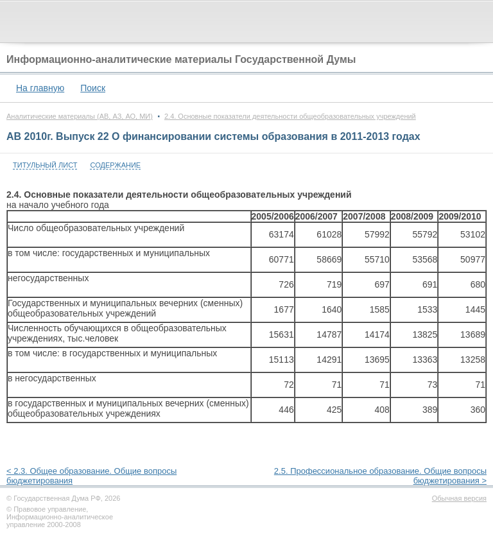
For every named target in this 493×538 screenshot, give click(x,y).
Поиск (92, 88)
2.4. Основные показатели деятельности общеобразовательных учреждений (290, 116)
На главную (40, 88)
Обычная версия (459, 498)
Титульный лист (45, 165)
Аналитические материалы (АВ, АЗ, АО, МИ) (79, 116)
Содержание (115, 165)
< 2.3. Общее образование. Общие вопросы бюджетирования (91, 475)
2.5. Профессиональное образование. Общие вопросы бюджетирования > (380, 475)
